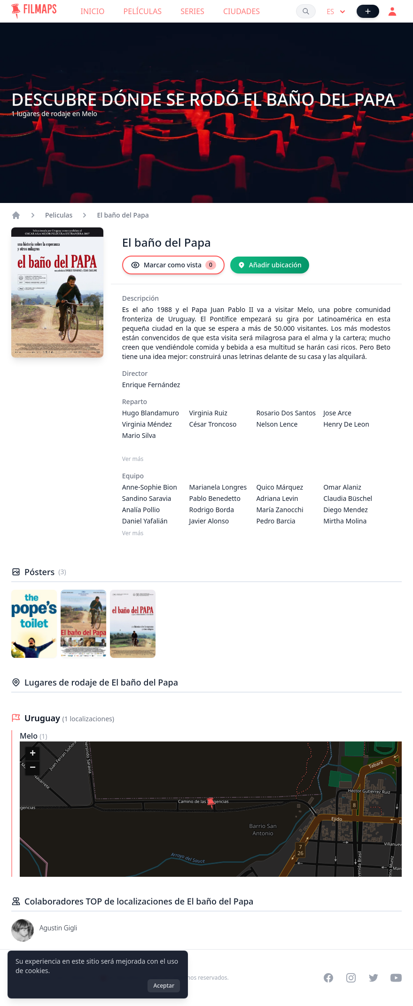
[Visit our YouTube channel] (396, 977)
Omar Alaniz (342, 487)
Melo (29, 736)
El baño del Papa (122, 215)
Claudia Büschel (347, 498)
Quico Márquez (279, 487)
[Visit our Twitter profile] (373, 977)
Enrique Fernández (151, 384)
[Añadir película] (368, 11)
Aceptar (163, 986)
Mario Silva (139, 435)
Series (192, 11)
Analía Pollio (141, 509)
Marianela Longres (218, 487)
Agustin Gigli (58, 927)
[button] (211, 803)
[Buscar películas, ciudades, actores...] (306, 11)
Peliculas (58, 215)
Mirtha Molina (344, 520)
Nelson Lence (276, 424)
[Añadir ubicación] (269, 265)
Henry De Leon (346, 424)
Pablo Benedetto (215, 498)
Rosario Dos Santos (286, 412)
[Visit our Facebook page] (328, 977)
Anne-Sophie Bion (149, 487)
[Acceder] (392, 11)
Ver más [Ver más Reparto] (133, 459)
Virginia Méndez (147, 424)
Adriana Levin (277, 498)
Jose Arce (337, 412)
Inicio (93, 11)
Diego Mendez (345, 509)
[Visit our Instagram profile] (351, 977)
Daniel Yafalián (145, 520)
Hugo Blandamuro (150, 412)
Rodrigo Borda (211, 509)
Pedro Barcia (275, 520)
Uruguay (43, 718)
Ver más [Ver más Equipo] (133, 533)
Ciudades (241, 11)
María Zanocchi (279, 509)
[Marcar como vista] (173, 265)
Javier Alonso (209, 520)
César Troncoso (213, 424)
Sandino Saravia (146, 498)
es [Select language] (337, 11)
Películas (143, 11)
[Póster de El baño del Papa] (34, 624)
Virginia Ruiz (208, 412)
